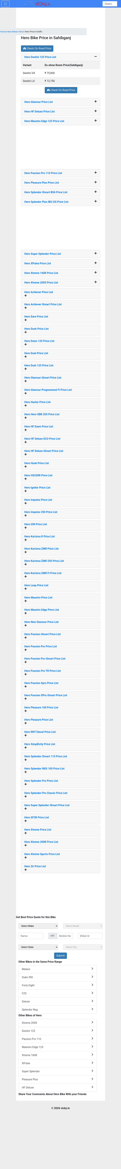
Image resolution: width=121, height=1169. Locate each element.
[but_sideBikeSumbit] (60, 956)
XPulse (57, 1063)
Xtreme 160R (57, 1055)
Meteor (57, 969)
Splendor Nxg (57, 1009)
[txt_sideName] (30, 936)
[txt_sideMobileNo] (65, 936)
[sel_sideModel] (83, 926)
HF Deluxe (57, 1087)
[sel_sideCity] (83, 947)
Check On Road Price (37, 48)
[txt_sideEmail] (90, 936)
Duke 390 (57, 977)
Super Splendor (57, 1071)
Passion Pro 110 (57, 1039)
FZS (57, 993)
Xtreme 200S (57, 1022)
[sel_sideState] (38, 947)
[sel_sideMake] (38, 926)
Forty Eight (57, 985)
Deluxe (57, 1001)
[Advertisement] (60, 146)
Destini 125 (57, 1030)
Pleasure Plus (57, 1079)
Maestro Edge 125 (57, 1047)
